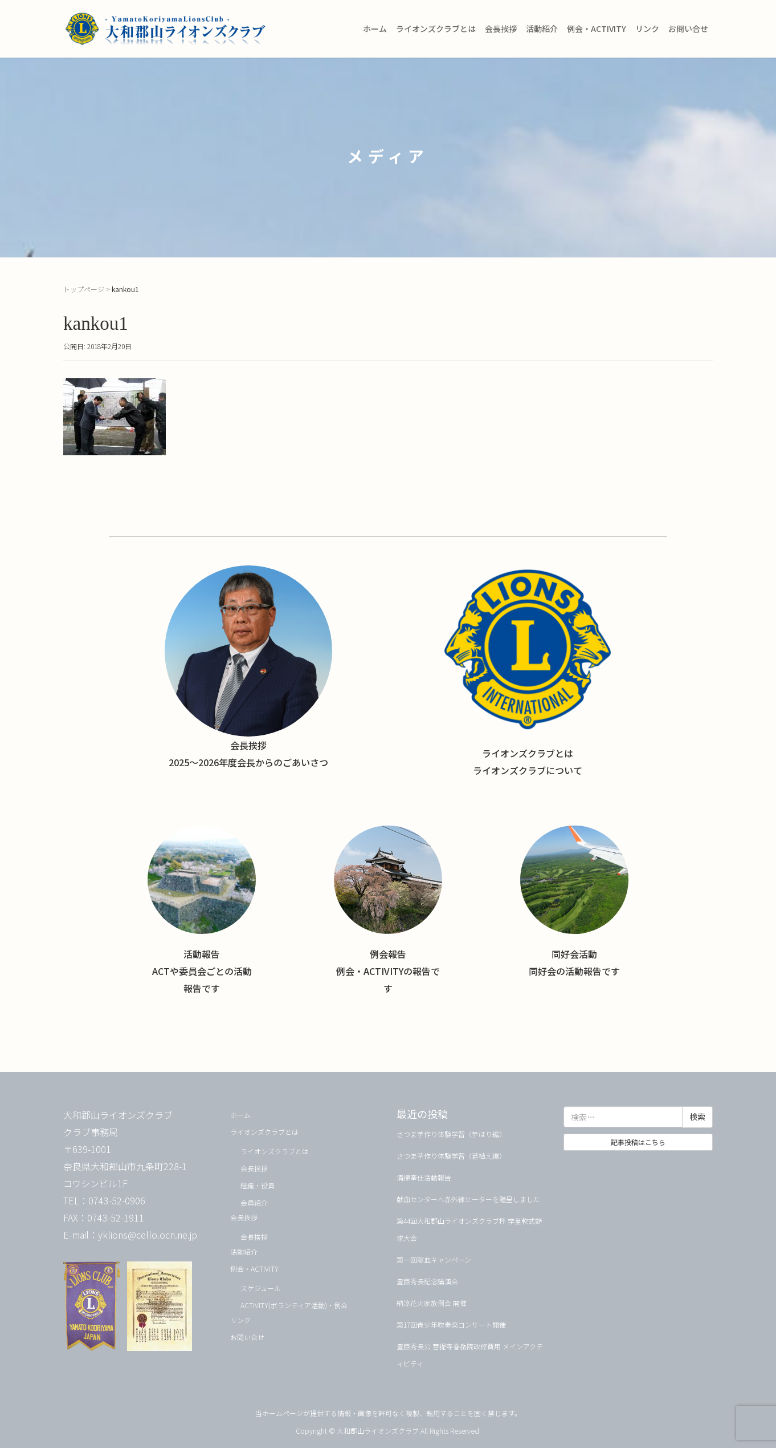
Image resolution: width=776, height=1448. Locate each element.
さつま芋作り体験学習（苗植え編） (451, 1155)
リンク (647, 28)
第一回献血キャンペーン (434, 1259)
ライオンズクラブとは (436, 28)
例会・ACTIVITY (596, 28)
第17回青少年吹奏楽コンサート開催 (451, 1324)
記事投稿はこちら (638, 1142)
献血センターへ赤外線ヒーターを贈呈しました (468, 1199)
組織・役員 (257, 1185)
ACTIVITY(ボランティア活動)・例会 (294, 1305)
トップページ (83, 289)
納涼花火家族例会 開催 (432, 1303)
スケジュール (260, 1288)
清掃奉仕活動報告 (424, 1177)
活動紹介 (542, 28)
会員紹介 (254, 1202)
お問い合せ (688, 28)
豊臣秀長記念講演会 (427, 1281)
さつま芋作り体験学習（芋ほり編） (451, 1134)
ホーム (375, 28)
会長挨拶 (501, 28)
